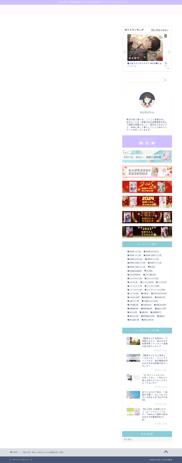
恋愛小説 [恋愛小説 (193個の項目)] (161, 305)
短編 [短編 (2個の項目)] (161, 316)
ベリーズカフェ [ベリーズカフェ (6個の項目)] (136, 290)
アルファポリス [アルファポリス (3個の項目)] (136, 278)
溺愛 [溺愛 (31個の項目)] (145, 312)
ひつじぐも (132, 66)
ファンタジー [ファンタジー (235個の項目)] (153, 286)
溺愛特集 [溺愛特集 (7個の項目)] (157, 312)
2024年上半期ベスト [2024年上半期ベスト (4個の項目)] (137, 263)
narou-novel (91, 18)
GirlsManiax (159, 30)
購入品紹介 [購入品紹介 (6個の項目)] (134, 320)
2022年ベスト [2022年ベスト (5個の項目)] (135, 251)
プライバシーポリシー (20, 459)
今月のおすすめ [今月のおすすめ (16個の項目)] (159, 293)
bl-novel (71, 18)
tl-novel (110, 18)
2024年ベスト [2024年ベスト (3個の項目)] (152, 259)
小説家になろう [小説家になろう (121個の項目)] (151, 301)
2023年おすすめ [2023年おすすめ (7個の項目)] (152, 251)
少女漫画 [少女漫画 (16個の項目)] (134, 305)
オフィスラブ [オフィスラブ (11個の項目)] (152, 278)
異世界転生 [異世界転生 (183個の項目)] (148, 316)
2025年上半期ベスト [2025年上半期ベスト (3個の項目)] (137, 267)
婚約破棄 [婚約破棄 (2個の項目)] (148, 297)
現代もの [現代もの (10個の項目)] (134, 316)
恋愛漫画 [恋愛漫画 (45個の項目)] (134, 308)
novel (56, 18)
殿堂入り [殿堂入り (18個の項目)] (161, 308)
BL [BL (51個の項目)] (152, 267)
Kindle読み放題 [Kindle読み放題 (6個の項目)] (135, 271)
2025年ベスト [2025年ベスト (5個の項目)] (155, 263)
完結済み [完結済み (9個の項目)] (161, 297)
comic (125, 18)
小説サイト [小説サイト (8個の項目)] (134, 301)
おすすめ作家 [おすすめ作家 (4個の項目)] (135, 275)
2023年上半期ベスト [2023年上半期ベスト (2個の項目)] (153, 255)
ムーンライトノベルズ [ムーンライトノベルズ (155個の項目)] (156, 290)
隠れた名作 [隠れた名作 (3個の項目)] (148, 320)
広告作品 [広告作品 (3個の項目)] (147, 305)
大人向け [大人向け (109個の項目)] (134, 297)
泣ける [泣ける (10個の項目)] (133, 312)
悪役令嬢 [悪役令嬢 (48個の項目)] (147, 308)
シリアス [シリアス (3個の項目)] (162, 282)
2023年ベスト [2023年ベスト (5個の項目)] (135, 255)
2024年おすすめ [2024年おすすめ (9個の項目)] (136, 259)
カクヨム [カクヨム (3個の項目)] (133, 282)
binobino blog (91, 10)
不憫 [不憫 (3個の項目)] (145, 293)
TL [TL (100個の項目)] (149, 271)
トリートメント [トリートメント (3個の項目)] (136, 286)
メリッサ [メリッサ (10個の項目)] (134, 293)
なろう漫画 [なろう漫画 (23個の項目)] (150, 275)
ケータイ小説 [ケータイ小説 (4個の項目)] (147, 282)
